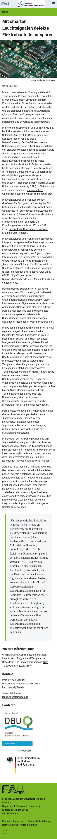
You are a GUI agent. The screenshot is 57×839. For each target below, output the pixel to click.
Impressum (19, 821)
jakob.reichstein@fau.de (15, 696)
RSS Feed (5, 832)
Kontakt (6, 821)
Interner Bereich (28, 824)
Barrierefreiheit (10, 824)
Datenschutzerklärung (39, 821)
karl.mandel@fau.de (13, 687)
